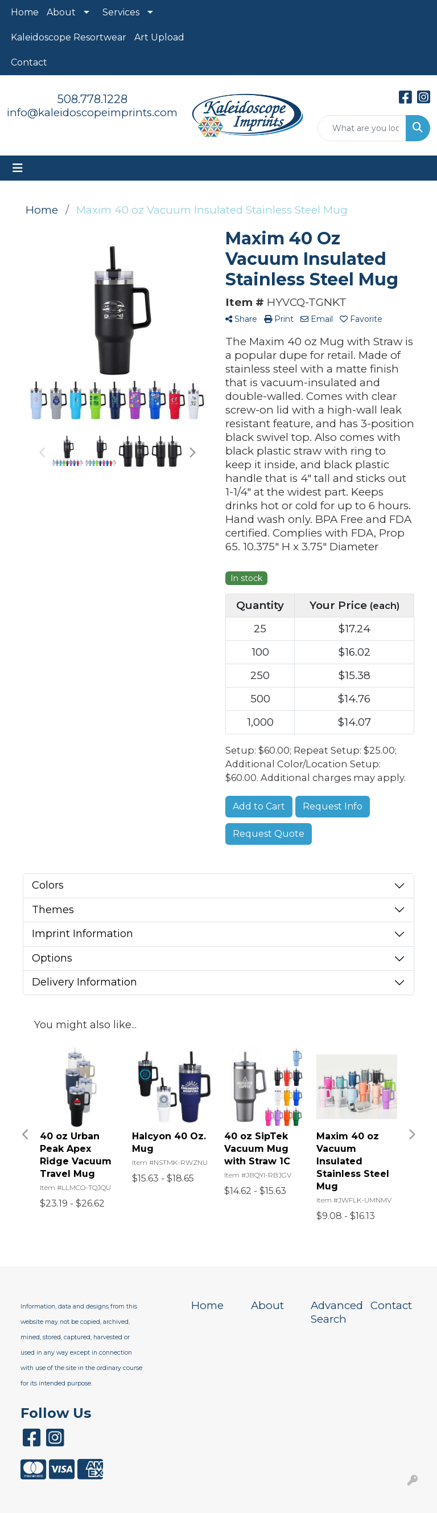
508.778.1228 (92, 99)
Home (25, 12)
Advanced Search (334, 1312)
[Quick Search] (362, 128)
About (61, 12)
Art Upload (159, 37)
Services (120, 12)
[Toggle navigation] (18, 168)
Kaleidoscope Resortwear (68, 37)
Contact (29, 62)
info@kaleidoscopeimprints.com (92, 112)
